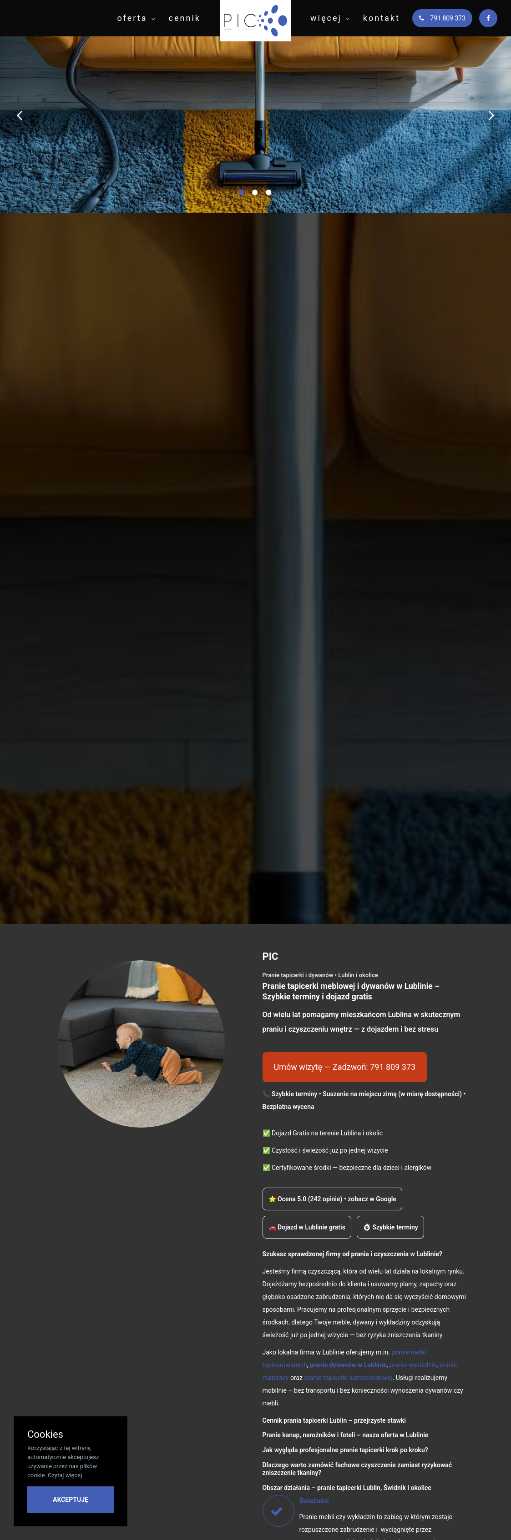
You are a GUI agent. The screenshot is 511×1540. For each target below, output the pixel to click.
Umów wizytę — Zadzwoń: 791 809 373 (345, 1067)
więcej (326, 18)
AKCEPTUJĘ (70, 1499)
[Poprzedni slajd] (19, 115)
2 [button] (255, 196)
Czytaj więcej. (66, 1475)
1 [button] (242, 196)
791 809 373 (442, 18)
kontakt (381, 18)
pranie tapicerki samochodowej (348, 1377)
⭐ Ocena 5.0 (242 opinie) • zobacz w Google (332, 1199)
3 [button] (269, 196)
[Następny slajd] (491, 115)
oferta (132, 18)
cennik (185, 18)
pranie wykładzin (413, 1365)
